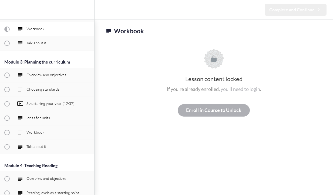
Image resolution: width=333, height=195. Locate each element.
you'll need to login (240, 89)
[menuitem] (87, 9)
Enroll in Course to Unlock (213, 110)
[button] (7, 9)
